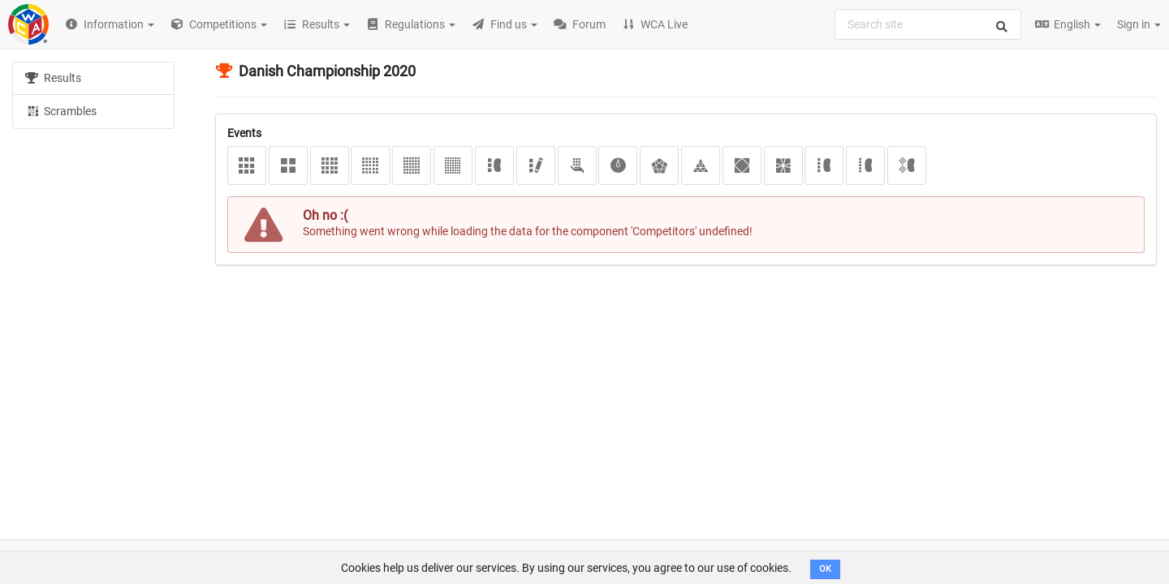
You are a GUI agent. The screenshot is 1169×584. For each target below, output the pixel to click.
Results (53, 77)
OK (825, 569)
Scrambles (61, 110)
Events (244, 133)
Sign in (1139, 24)
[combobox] (928, 24)
